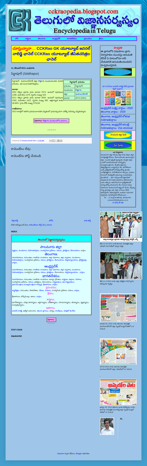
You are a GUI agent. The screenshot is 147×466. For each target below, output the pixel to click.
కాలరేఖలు (59, 311)
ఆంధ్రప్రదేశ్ (56, 39)
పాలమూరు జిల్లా (51, 247)
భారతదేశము (72, 39)
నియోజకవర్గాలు (33, 250)
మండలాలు (23, 250)
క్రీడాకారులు (47, 284)
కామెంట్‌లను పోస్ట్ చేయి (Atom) (40, 225)
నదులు (59, 250)
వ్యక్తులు (15, 250)
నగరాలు (78, 279)
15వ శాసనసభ (125, 128)
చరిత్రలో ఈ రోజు (69, 311)
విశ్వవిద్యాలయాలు (71, 260)
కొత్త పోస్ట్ (15, 221)
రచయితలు (28, 257)
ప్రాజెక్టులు (66, 250)
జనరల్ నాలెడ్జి (17, 311)
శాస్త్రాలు (28, 39)
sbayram (60, 453)
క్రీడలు (101, 39)
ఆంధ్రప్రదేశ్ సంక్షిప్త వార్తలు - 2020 (117, 108)
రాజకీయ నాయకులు (40, 257)
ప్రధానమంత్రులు (17, 284)
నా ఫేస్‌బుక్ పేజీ (117, 203)
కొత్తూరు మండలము (46, 81)
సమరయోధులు (17, 257)
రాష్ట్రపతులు (57, 282)
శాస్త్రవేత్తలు (15, 290)
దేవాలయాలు (75, 250)
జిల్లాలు (71, 279)
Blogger (79, 453)
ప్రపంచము (88, 39)
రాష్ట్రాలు (65, 279)
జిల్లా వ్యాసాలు (66, 257)
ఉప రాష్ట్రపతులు (68, 282)
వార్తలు (14, 263)
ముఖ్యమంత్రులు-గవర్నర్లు (33, 284)
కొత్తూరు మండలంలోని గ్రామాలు (55, 121)
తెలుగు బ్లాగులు (43, 311)
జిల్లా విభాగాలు (54, 257)
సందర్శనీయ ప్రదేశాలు (48, 250)
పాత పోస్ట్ (87, 221)
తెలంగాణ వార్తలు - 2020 (113, 111)
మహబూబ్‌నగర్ (81, 94)
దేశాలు (41, 290)
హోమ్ (51, 221)
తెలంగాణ (41, 39)
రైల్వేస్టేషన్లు (83, 260)
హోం (16, 39)
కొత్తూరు (78, 90)
